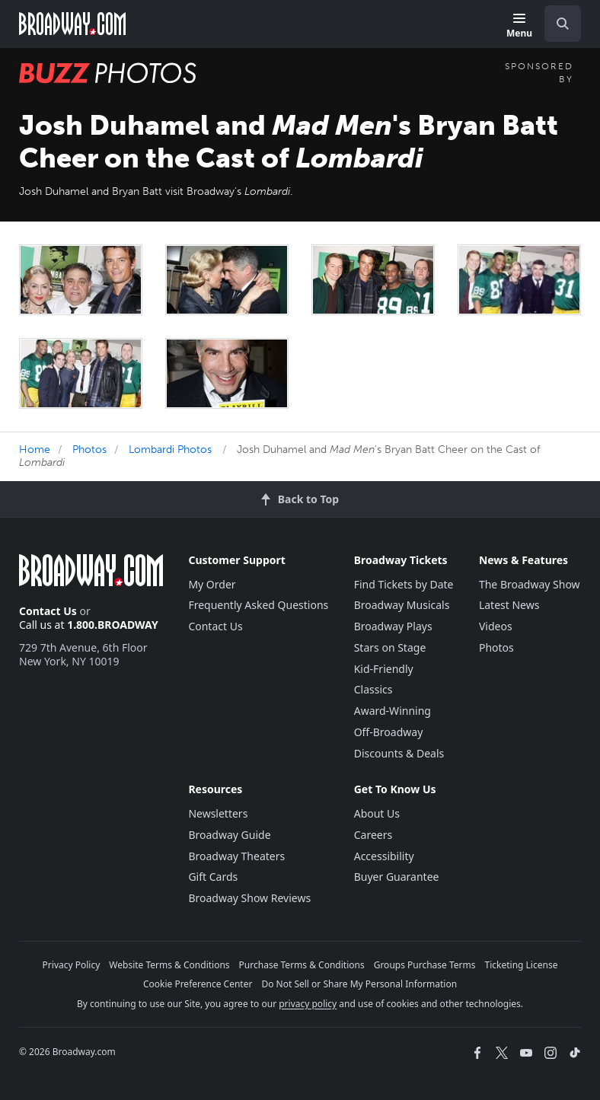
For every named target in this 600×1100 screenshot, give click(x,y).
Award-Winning (392, 710)
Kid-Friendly (383, 669)
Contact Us (48, 611)
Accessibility (384, 856)
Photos (89, 449)
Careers (373, 834)
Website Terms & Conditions (169, 964)
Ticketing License (521, 964)
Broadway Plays (393, 626)
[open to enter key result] (562, 23)
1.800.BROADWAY (112, 624)
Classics (373, 689)
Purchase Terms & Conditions (302, 964)
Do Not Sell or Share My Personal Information (359, 983)
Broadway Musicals (402, 605)
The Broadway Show (529, 584)
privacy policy (308, 1003)
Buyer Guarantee (396, 876)
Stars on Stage (390, 647)
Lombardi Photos (170, 449)
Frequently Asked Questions (258, 605)
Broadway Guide (229, 834)
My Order (211, 584)
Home (34, 449)
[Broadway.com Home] (72, 23)
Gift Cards (213, 876)
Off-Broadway (388, 732)
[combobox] (556, 23)
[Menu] (519, 26)
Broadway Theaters (236, 856)
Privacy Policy (72, 964)
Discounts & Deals (399, 753)
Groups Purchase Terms (425, 964)
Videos (495, 626)
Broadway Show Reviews (249, 898)
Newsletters (217, 813)
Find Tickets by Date (404, 584)
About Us (377, 813)
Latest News (509, 605)
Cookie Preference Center (198, 983)
